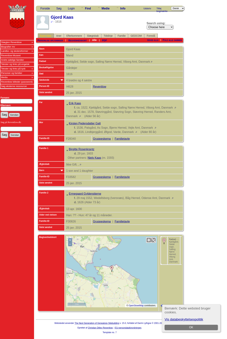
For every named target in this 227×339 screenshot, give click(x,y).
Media (4, 77)
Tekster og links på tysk (13, 68)
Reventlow (99, 86)
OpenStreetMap (136, 305)
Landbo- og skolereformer (14, 51)
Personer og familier (11, 73)
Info (122, 8)
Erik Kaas (75, 103)
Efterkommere (74, 35)
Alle (94, 40)
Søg (58, 8)
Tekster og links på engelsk (15, 64)
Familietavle (122, 138)
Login (71, 8)
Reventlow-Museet (11, 55)
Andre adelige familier (12, 60)
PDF (104, 40)
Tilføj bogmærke (161, 9)
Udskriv (147, 8)
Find (88, 8)
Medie (106, 8)
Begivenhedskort (77, 40)
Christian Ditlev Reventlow (100, 328)
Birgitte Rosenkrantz (81, 149)
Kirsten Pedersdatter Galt (85, 123)
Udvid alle (153, 40)
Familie (122, 35)
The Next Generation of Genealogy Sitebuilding (97, 323)
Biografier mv (8, 46)
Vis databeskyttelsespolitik (184, 319)
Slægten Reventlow (11, 42)
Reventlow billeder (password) (17, 81)
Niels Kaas (94, 157)
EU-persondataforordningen (128, 328)
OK (191, 327)
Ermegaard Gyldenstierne (85, 193)
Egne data (45, 35)
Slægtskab (93, 35)
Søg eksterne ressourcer (14, 86)
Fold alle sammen (172, 40)
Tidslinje (108, 35)
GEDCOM (136, 35)
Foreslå (151, 35)
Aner (59, 35)
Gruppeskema (102, 138)
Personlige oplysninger (50, 40)
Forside (45, 8)
